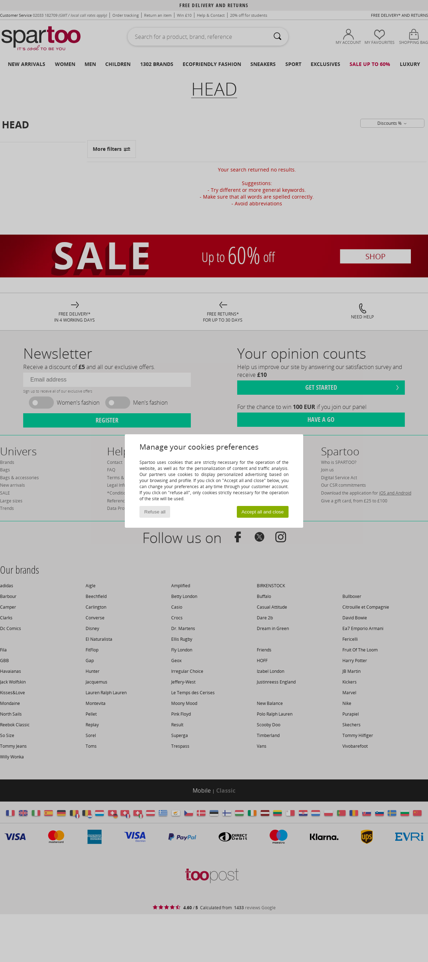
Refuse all (154, 512)
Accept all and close (262, 512)
